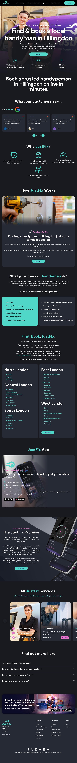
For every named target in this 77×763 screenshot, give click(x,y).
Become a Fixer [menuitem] (55, 3)
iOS (67, 724)
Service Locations (56, 732)
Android (68, 727)
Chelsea (20, 395)
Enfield (10, 377)
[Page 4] (40, 135)
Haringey (10, 380)
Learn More (47, 638)
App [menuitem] (43, 3)
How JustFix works (56, 735)
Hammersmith (49, 413)
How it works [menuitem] (36, 3)
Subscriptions (39, 729)
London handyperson (24, 355)
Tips (52, 727)
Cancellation (39, 735)
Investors (53, 724)
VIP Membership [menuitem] (20, 3)
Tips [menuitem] (47, 3)
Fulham (59, 413)
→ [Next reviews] (43, 135)
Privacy (38, 724)
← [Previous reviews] (34, 135)
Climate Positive (55, 729)
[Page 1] (36, 135)
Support (38, 732)
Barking (46, 374)
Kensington (11, 395)
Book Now (69, 3)
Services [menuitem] (28, 3)
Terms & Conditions (41, 727)
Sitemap (38, 738)
